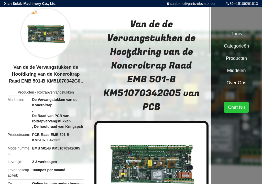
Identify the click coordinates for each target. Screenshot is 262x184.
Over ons (236, 82)
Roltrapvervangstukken (55, 92)
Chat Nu (236, 107)
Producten (26, 92)
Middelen (236, 70)
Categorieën (236, 46)
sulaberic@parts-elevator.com (193, 4)
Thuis (236, 33)
